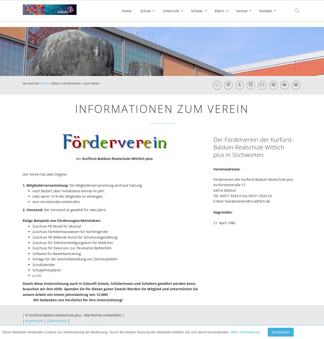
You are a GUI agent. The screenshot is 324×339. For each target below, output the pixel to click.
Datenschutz (57, 320)
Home (45, 83)
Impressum (34, 320)
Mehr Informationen (245, 332)
